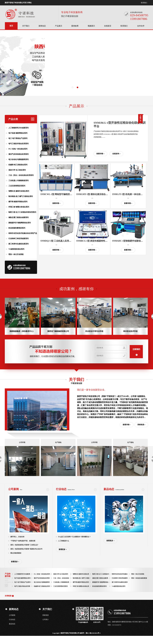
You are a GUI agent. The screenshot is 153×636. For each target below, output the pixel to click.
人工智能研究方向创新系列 (18, 128)
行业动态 (12, 619)
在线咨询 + (116, 154)
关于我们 (25, 26)
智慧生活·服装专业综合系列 (18, 191)
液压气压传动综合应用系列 (18, 154)
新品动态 (12, 624)
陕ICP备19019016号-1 (93, 633)
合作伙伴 (140, 26)
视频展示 (91, 26)
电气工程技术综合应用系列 (18, 144)
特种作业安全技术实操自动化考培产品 (22, 233)
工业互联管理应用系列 (16, 186)
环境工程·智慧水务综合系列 (18, 207)
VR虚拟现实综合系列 (16, 249)
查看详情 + (100, 154)
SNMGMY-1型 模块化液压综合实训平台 (95, 194)
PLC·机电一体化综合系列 (17, 149)
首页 (11, 26)
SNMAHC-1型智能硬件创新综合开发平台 (131, 241)
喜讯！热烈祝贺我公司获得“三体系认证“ (24, 545)
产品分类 (13, 119)
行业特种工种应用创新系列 (18, 238)
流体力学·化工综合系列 (17, 170)
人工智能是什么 (63, 541)
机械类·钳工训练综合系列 (17, 165)
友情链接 (8, 596)
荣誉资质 (45, 615)
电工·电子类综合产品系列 (17, 138)
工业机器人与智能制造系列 (18, 180)
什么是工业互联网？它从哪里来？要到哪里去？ (74, 537)
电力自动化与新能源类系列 (18, 159)
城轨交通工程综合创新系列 (18, 217)
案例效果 (75, 26)
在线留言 (107, 26)
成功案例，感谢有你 (76, 289)
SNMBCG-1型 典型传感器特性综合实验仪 (96, 241)
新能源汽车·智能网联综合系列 (19, 223)
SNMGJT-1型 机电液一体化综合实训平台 (131, 194)
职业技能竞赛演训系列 (16, 228)
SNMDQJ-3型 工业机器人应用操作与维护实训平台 (64, 241)
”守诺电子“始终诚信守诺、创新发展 (22, 541)
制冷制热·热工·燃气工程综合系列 (20, 196)
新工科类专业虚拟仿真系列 (18, 244)
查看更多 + (15, 562)
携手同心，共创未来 (17, 537)
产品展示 (58, 26)
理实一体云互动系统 (16, 254)
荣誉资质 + (141, 425)
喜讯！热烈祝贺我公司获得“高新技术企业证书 (26, 549)
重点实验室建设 (15, 553)
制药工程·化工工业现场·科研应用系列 (22, 212)
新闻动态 (42, 26)
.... (56, 198)
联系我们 (144, 3)
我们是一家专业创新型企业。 (92, 390)
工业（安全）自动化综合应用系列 (21, 175)
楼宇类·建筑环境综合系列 (17, 202)
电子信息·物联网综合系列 (17, 133)
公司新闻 (12, 615)
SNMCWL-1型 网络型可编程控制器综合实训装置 (63, 194)
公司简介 (45, 619)
